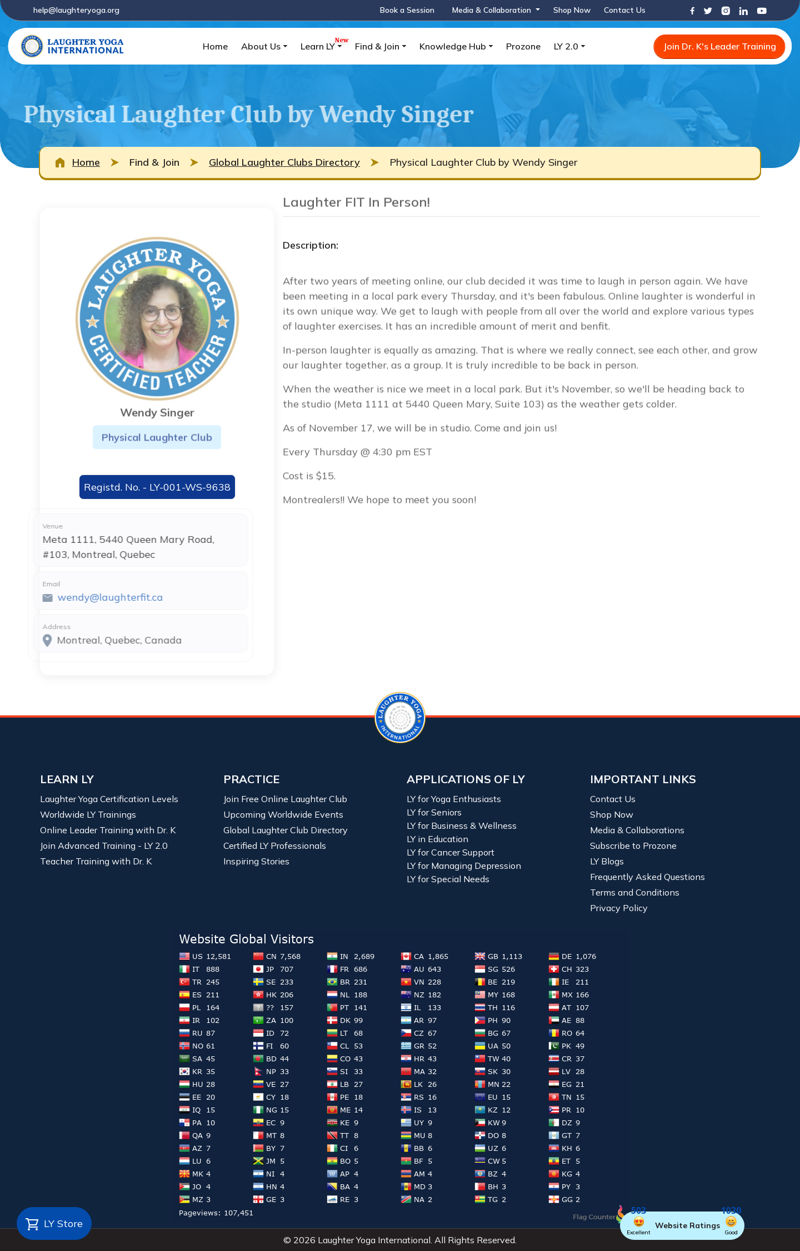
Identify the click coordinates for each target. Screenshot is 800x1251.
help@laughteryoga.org (76, 10)
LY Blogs (607, 861)
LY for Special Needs (448, 878)
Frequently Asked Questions (647, 876)
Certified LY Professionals (274, 845)
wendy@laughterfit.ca (79, 597)
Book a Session (407, 10)
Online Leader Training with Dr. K (108, 829)
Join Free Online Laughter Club (285, 798)
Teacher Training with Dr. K (96, 861)
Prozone (523, 46)
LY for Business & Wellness (462, 825)
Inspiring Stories (256, 861)
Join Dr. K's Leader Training (719, 46)
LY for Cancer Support (450, 852)
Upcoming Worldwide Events (283, 814)
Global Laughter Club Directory (285, 829)
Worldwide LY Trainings (88, 814)
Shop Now (572, 10)
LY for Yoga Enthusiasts (454, 798)
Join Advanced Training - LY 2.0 (104, 845)
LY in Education (437, 838)
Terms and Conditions (634, 892)
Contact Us (625, 10)
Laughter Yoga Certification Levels (109, 798)
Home (215, 46)
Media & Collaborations (637, 829)
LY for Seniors (434, 812)
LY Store (54, 1224)
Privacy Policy (619, 907)
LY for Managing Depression (464, 865)
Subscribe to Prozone (633, 845)
